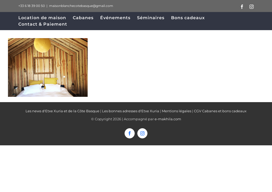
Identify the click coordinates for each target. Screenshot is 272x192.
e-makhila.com (168, 119)
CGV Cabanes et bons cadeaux (220, 111)
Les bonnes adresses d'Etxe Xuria (130, 111)
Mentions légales (176, 111)
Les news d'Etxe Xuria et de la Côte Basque (62, 111)
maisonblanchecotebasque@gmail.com (81, 6)
